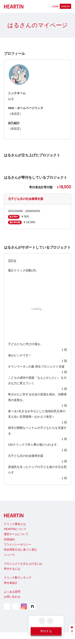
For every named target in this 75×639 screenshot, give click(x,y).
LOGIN (55, 6)
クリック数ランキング (17, 577)
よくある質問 (12, 591)
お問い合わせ (12, 596)
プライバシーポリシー (17, 544)
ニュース (9, 554)
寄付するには (12, 568)
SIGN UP (65, 6)
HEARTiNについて (15, 529)
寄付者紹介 (11, 582)
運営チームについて (16, 534)
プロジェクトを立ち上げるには (23, 563)
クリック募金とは (15, 524)
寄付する (46, 631)
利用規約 (9, 539)
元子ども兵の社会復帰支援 (25, 198)
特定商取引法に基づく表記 (20, 549)
